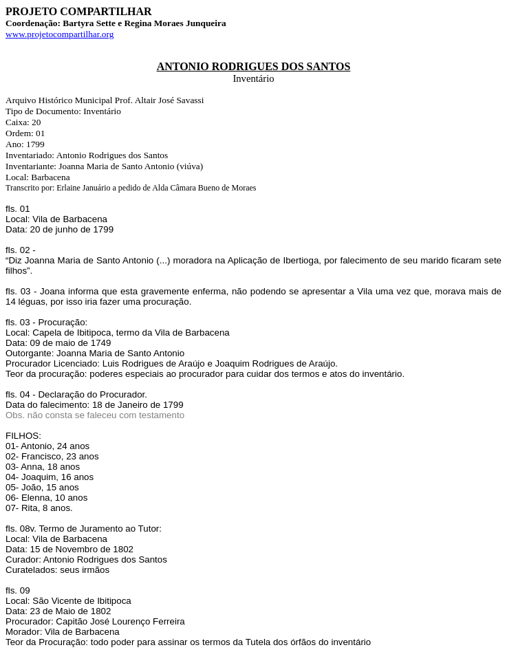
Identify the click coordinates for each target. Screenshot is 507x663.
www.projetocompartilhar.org (60, 34)
